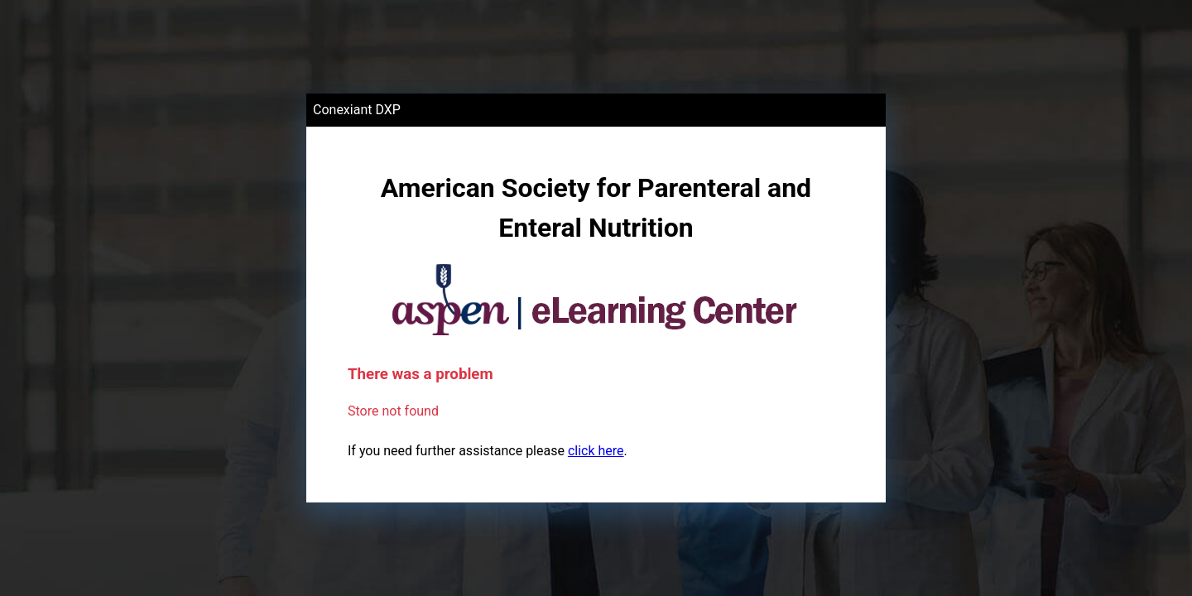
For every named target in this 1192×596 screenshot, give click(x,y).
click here (596, 451)
